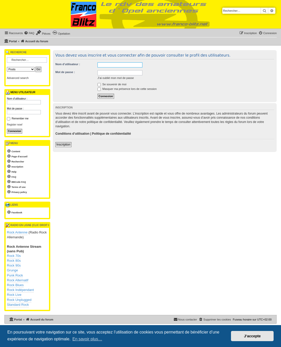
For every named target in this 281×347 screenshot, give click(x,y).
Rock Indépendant (20, 290)
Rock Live (14, 295)
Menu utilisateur (20, 92)
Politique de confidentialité (111, 133)
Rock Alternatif (17, 280)
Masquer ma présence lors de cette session (127, 88)
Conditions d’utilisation (72, 133)
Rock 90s (14, 265)
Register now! (14, 124)
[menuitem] (29, 33)
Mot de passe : (65, 72)
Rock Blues (15, 285)
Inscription (63, 144)
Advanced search (18, 77)
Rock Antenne (17, 232)
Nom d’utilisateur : (67, 64)
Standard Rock (18, 305)
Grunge (12, 270)
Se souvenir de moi (111, 84)
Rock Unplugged (19, 300)
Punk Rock (15, 275)
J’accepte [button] (252, 336)
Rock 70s (14, 256)
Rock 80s (14, 260)
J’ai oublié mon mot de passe (115, 77)
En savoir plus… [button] (87, 339)
